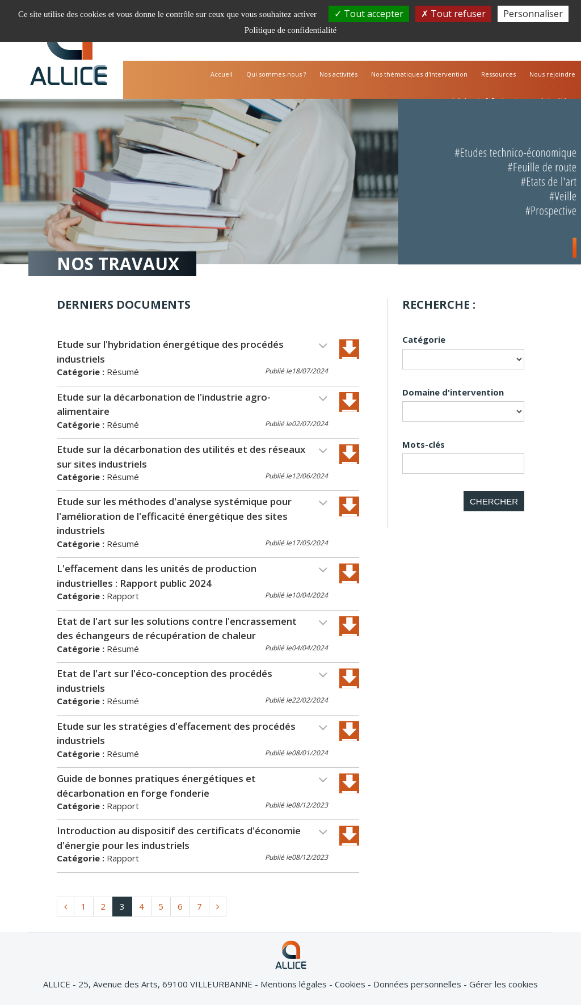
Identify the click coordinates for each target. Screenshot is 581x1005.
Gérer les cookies (503, 984)
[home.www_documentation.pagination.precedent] (65, 906)
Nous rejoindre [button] (552, 74)
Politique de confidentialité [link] (290, 30)
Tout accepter (368, 13)
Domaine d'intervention (453, 392)
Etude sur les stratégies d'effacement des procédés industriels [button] (192, 733)
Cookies (351, 984)
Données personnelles (418, 984)
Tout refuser (453, 13)
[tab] (208, 360)
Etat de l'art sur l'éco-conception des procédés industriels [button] (192, 681)
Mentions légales (294, 984)
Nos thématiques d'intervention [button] (419, 74)
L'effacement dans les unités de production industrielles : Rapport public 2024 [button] (192, 576)
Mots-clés (423, 444)
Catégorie (423, 339)
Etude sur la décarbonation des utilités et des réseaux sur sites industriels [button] (192, 456)
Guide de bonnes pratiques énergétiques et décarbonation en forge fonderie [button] (192, 786)
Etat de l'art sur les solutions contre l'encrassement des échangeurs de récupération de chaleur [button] (192, 628)
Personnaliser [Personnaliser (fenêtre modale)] (533, 13)
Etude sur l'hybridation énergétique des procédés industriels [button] (192, 351)
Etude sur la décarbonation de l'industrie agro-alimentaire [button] (192, 404)
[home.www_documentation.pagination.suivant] (217, 906)
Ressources (498, 74)
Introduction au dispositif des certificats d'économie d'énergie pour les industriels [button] (192, 838)
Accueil (221, 74)
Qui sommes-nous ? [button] (276, 74)
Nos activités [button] (338, 74)
